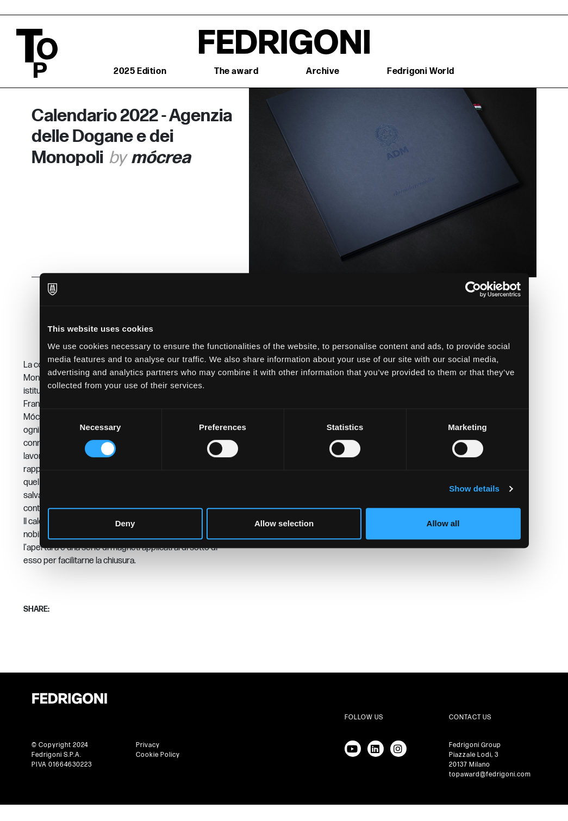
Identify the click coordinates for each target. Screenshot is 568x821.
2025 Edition (140, 71)
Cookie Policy (158, 755)
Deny (125, 523)
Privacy (148, 745)
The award (236, 71)
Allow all (443, 523)
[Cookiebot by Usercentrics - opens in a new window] (473, 289)
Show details (474, 488)
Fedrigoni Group (475, 745)
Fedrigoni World (420, 71)
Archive (322, 71)
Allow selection (284, 523)
